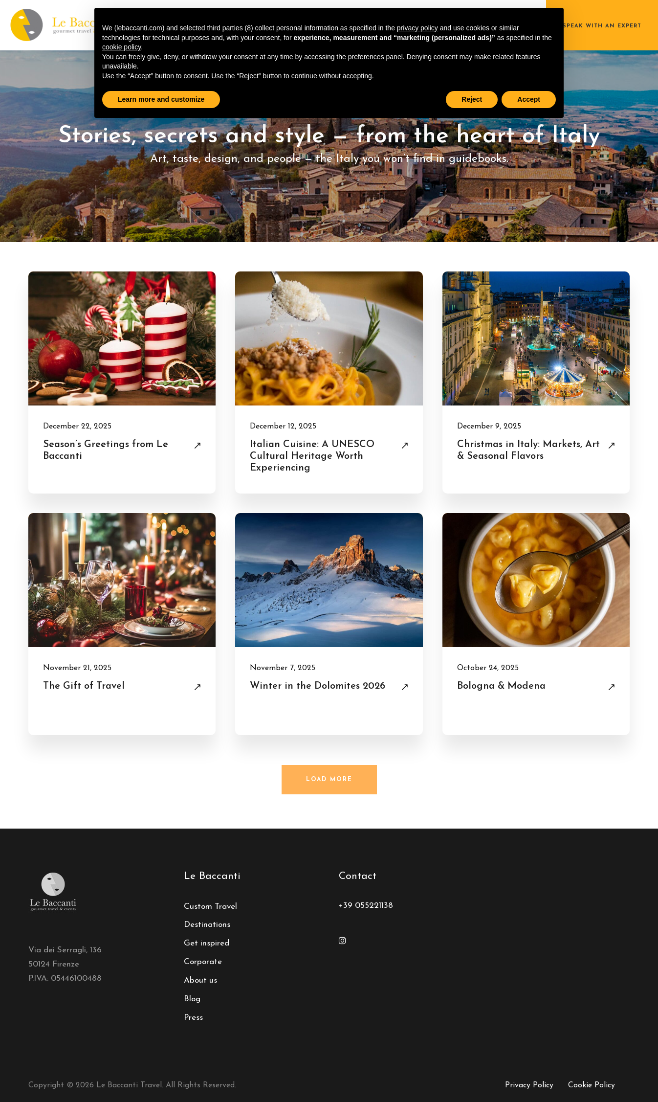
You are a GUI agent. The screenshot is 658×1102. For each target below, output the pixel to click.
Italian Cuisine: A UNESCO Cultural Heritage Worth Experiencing (312, 456)
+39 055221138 (366, 905)
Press (193, 1017)
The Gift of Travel (84, 686)
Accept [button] (528, 99)
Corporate (203, 962)
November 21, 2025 (77, 668)
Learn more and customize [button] (161, 99)
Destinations (207, 925)
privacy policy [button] (417, 28)
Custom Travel (210, 906)
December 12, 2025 (283, 426)
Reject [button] (471, 99)
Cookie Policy (591, 1085)
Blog (192, 999)
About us (200, 980)
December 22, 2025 (77, 426)
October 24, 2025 (488, 668)
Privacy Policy (529, 1085)
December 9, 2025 (489, 426)
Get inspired (206, 943)
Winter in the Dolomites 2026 (317, 686)
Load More (329, 780)
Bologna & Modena (501, 686)
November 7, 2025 (282, 668)
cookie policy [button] (121, 47)
